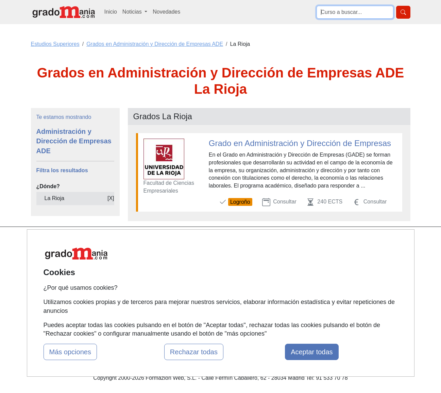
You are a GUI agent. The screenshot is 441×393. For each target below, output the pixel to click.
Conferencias (214, 275)
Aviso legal (275, 267)
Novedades (166, 12)
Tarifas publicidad (154, 267)
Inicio (110, 12)
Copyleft (272, 281)
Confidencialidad (282, 254)
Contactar (274, 241)
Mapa (140, 241)
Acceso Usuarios (153, 281)
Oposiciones (213, 309)
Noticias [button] (132, 12)
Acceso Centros (152, 294)
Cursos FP (211, 262)
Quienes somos (152, 254)
